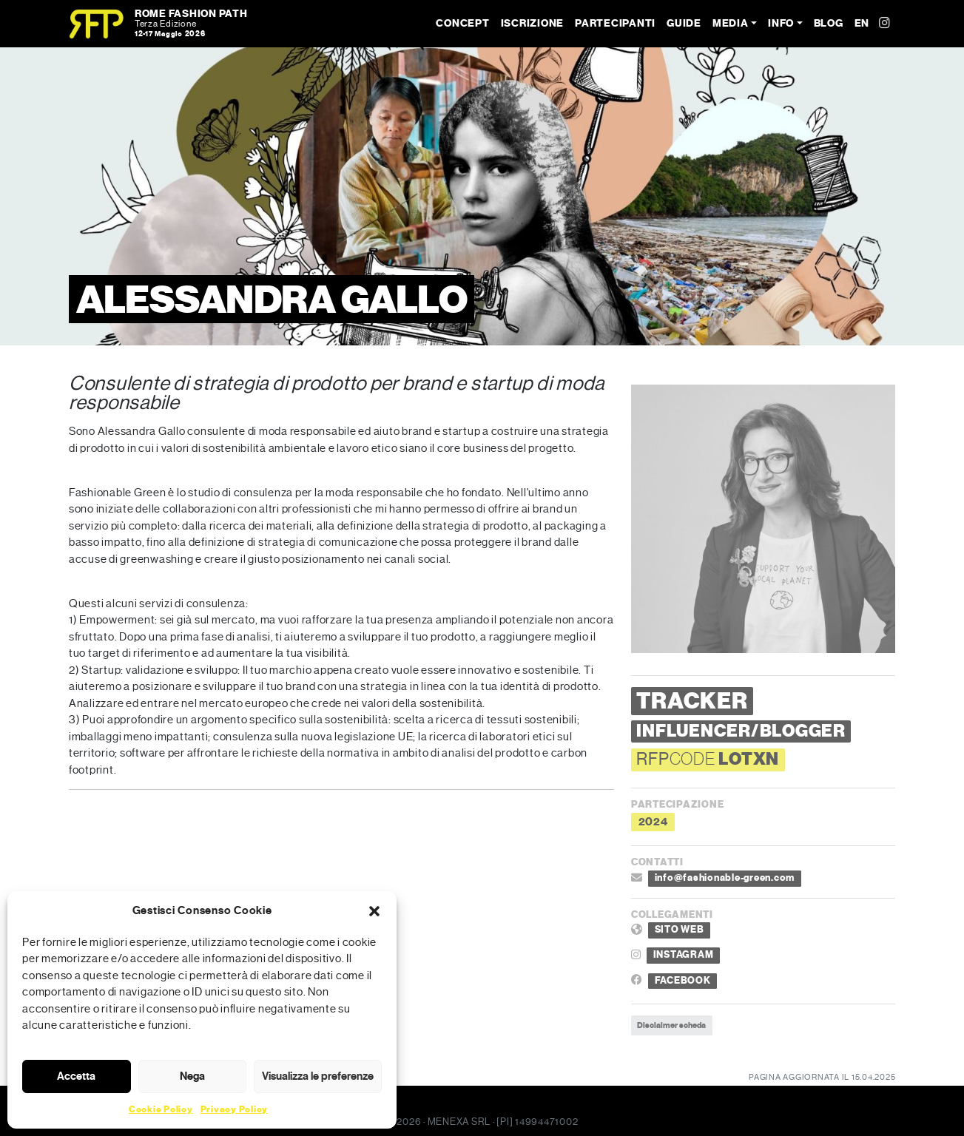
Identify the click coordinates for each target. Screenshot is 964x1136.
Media (730, 23)
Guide (684, 23)
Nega (192, 1076)
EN (862, 23)
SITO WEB (679, 930)
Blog (828, 23)
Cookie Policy (161, 1109)
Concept (462, 23)
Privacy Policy (234, 1109)
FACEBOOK (683, 981)
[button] (374, 910)
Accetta (76, 1076)
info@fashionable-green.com (725, 878)
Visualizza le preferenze (318, 1076)
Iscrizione (532, 23)
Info (781, 23)
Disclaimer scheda (671, 1025)
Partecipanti (615, 23)
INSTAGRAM (683, 955)
